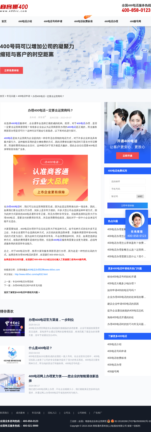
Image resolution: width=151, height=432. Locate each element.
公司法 (67, 412)
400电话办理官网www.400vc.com (44, 269)
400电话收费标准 (83, 21)
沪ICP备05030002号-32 (139, 421)
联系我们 (4, 412)
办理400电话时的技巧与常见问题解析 (127, 324)
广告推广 (98, 412)
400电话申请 (24, 96)
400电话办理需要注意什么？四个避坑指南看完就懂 (127, 256)
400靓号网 (135, 21)
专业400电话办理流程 (23, 281)
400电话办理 (111, 21)
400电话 (15, 123)
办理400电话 (13, 206)
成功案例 (20, 412)
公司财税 (82, 412)
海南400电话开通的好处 (120, 317)
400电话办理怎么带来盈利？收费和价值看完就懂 (127, 243)
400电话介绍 (25, 21)
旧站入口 (52, 412)
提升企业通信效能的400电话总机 (125, 310)
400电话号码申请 (53, 21)
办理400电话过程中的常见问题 (27, 285)
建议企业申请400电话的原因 (123, 303)
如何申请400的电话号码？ (121, 290)
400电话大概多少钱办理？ (121, 283)
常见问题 (11, 96)
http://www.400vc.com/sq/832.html (31, 274)
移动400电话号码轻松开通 (121, 276)
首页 (4, 21)
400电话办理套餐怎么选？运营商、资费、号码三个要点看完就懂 (127, 249)
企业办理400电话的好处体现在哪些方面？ (127, 297)
